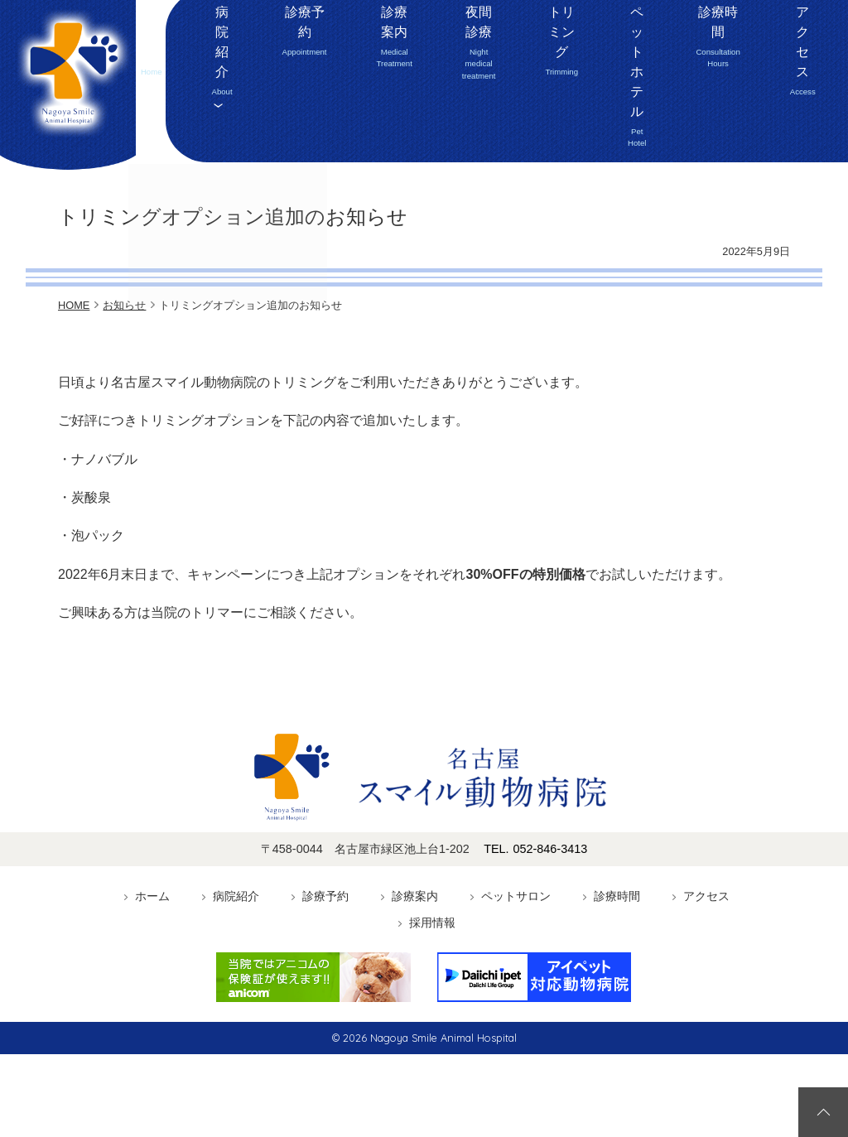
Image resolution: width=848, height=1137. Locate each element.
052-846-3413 (754, 42)
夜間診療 (451, 130)
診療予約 (301, 132)
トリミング (533, 132)
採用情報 (818, 132)
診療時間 (691, 130)
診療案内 (367, 130)
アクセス (759, 132)
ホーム (189, 132)
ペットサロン (516, 896)
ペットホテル (611, 132)
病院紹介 (241, 132)
